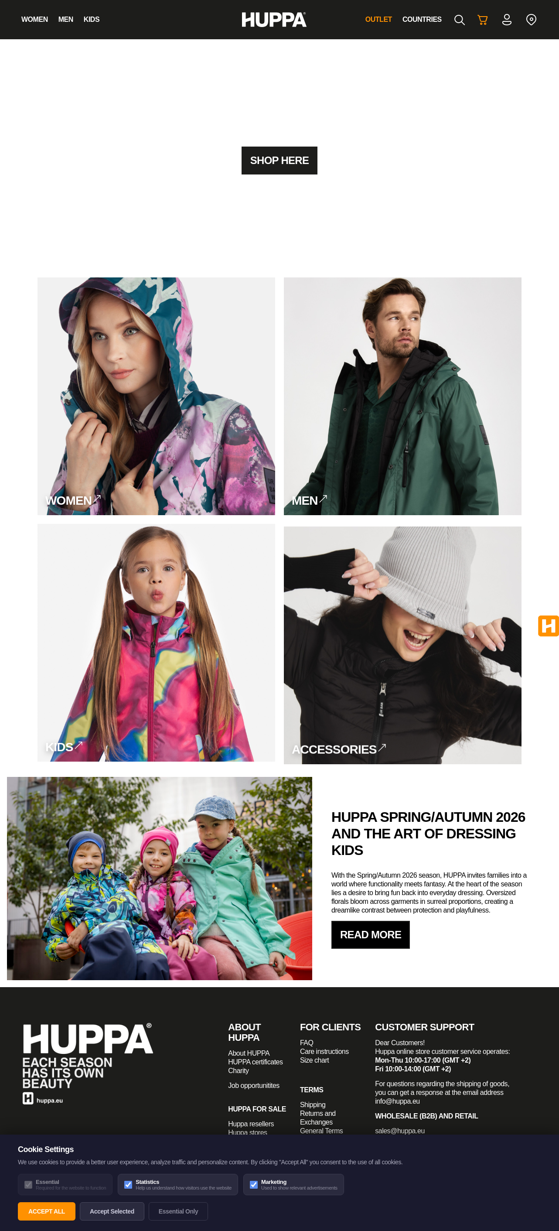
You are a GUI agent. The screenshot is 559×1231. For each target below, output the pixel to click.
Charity (238, 1070)
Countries (422, 19)
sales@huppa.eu (400, 1131)
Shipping (312, 1104)
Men (65, 19)
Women (34, 19)
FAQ (307, 1042)
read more (370, 934)
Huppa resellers (251, 1124)
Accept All (46, 1211)
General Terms (321, 1131)
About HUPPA (248, 1053)
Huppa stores (247, 1132)
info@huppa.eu (397, 1101)
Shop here (279, 160)
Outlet (378, 19)
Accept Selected (112, 1211)
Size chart (314, 1060)
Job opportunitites (254, 1085)
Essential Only (178, 1211)
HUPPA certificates (255, 1062)
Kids (91, 19)
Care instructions (324, 1051)
